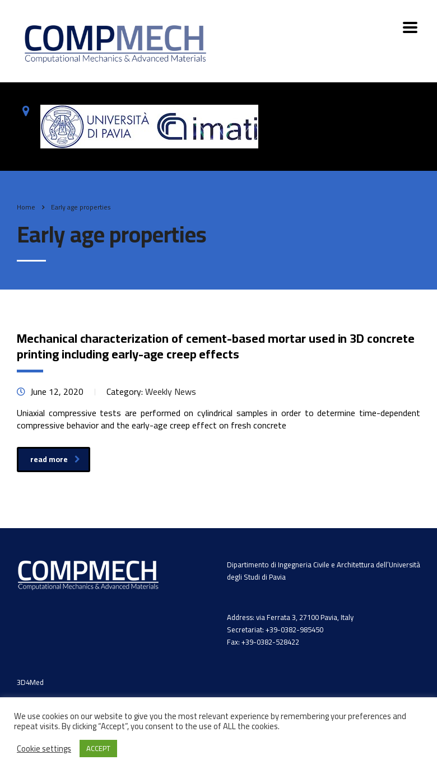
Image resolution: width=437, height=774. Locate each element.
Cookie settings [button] (44, 749)
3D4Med (30, 682)
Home (26, 207)
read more (55, 459)
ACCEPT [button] (98, 748)
